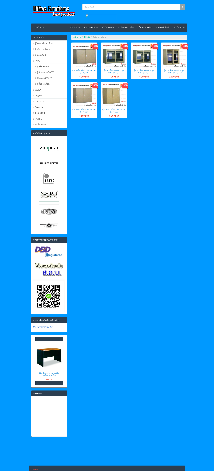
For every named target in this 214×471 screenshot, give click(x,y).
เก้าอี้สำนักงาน (40, 124)
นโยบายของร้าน (145, 27)
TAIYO (36, 60)
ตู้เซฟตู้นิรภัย (39, 55)
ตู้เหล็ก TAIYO (42, 66)
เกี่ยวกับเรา (75, 27)
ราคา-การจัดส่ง (91, 27)
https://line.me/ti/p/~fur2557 (44, 327)
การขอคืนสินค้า (163, 27)
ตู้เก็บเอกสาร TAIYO (44, 72)
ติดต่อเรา (179, 27)
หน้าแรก (39, 27)
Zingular (37, 95)
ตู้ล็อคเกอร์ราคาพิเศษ (43, 43)
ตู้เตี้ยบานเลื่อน (42, 84)
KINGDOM (39, 113)
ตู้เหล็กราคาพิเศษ (41, 49)
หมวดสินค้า (38, 37)
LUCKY (37, 90)
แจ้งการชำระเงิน (126, 27)
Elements (38, 107)
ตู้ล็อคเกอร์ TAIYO (43, 78)
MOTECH (38, 119)
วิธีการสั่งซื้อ (108, 27)
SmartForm (38, 101)
